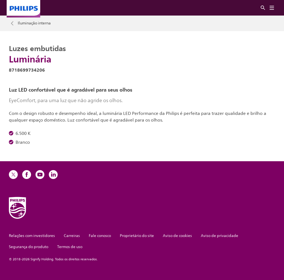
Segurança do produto (28, 247)
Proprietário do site (137, 236)
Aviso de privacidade (219, 236)
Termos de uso (69, 247)
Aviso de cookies (177, 236)
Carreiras (72, 236)
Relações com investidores (32, 236)
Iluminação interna (34, 23)
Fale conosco (100, 236)
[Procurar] (263, 7)
